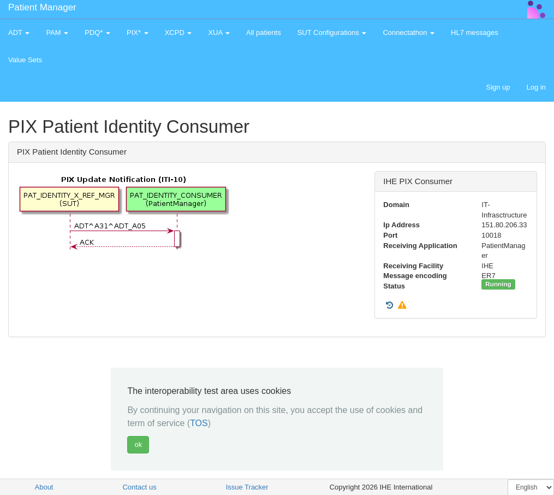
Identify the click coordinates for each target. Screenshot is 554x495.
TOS (199, 423)
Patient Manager (42, 7)
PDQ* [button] (97, 32)
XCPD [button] (178, 32)
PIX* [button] (137, 32)
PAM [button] (57, 32)
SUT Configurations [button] (332, 32)
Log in (536, 87)
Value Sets (25, 60)
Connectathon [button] (408, 32)
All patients (263, 32)
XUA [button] (219, 32)
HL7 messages (474, 32)
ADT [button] (18, 32)
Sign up (498, 87)
